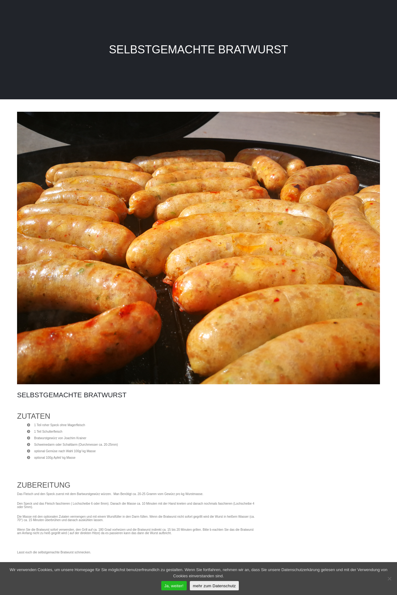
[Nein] (389, 578)
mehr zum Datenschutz (214, 586)
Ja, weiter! (174, 586)
